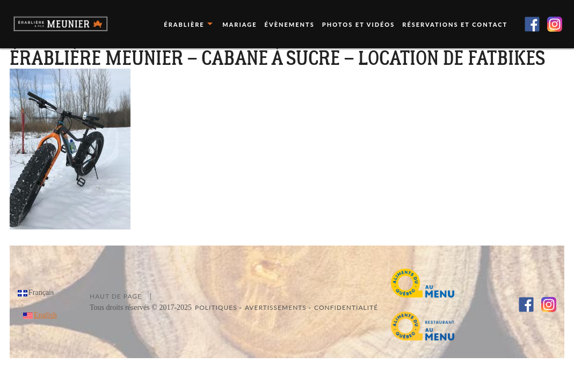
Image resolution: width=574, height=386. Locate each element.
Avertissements (276, 307)
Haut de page (116, 296)
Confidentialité (346, 307)
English (45, 315)
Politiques (216, 307)
